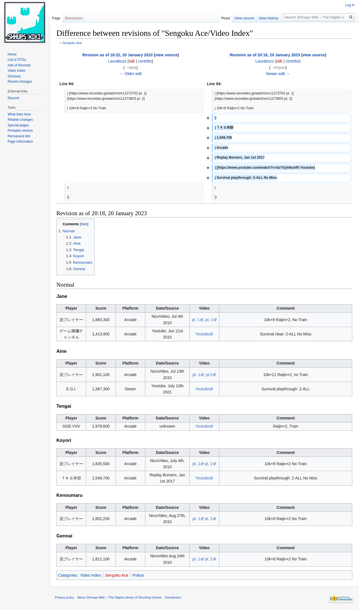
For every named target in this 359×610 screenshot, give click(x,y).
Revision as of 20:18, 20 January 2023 (265, 55)
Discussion (73, 18)
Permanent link (19, 136)
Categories (67, 575)
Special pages (18, 125)
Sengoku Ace (72, 43)
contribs (145, 61)
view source (166, 55)
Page (56, 18)
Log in (350, 5)
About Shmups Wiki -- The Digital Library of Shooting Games (119, 597)
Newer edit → (278, 73)
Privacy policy (64, 597)
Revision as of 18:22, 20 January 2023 (117, 55)
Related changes (20, 120)
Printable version (20, 131)
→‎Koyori (278, 67)
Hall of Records (19, 65)
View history (268, 18)
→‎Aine (131, 67)
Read (225, 18)
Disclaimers (173, 597)
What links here (19, 114)
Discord (13, 98)
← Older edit (130, 73)
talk (132, 61)
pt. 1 (195, 319)
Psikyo (138, 575)
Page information (20, 141)
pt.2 (209, 374)
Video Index (90, 575)
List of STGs (17, 60)
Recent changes (20, 82)
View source (244, 18)
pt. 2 (209, 319)
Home (12, 54)
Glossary (14, 76)
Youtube (202, 334)
